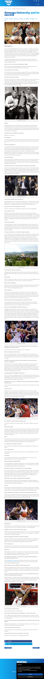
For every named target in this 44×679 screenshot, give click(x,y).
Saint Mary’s (32, 18)
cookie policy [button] (28, 669)
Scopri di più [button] (30, 676)
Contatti (14, 669)
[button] (42, 665)
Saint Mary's (26, 18)
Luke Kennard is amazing (12, 560)
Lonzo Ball (16, 18)
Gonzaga (6, 18)
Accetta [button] (30, 674)
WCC (36, 18)
